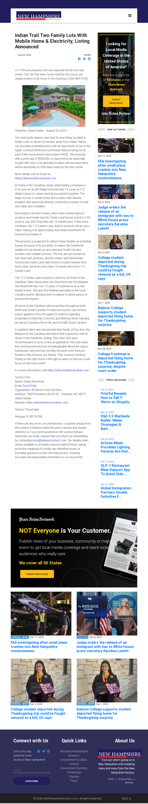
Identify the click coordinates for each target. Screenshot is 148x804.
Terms (111, 779)
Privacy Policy (125, 779)
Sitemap (129, 782)
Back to (128, 798)
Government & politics (74, 768)
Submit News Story (116, 101)
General (74, 764)
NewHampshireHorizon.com (60, 798)
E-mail (17, 770)
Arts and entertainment (74, 751)
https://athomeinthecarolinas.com (35, 178)
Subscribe (31, 781)
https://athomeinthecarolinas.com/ (47, 402)
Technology (74, 772)
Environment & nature (74, 759)
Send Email (29, 385)
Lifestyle (74, 776)
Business (74, 755)
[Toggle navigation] (130, 15)
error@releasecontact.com (49, 440)
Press (74, 780)
